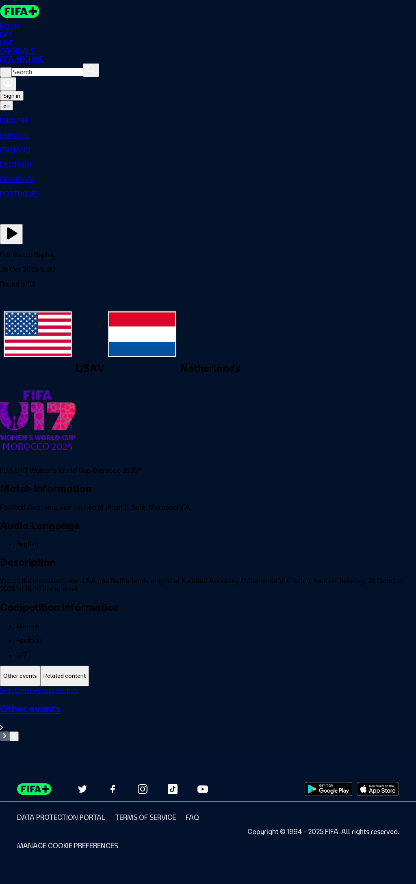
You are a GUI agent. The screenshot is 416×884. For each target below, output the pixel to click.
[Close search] (6, 72)
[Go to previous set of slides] (4, 736)
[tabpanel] (208, 713)
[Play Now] (11, 234)
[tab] (20, 676)
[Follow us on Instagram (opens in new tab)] (143, 789)
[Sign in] (8, 84)
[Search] (91, 70)
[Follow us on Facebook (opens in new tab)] (112, 789)
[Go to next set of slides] (14, 736)
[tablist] (208, 676)
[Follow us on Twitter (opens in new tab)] (82, 789)
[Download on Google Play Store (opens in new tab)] (328, 789)
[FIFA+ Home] (19, 11)
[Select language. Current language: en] (6, 105)
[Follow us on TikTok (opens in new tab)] (173, 789)
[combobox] (47, 72)
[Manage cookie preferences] (67, 846)
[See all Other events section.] (208, 717)
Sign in (11, 95)
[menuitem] (208, 121)
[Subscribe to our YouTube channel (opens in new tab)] (203, 789)
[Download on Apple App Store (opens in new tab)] (378, 789)
